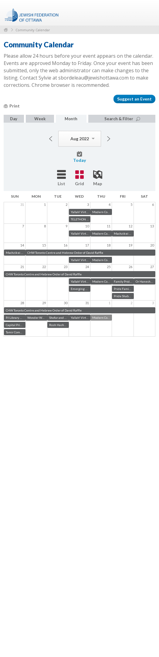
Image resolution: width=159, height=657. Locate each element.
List (61, 178)
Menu (148, 12)
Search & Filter (122, 118)
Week (40, 118)
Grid (79, 178)
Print (12, 105)
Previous (50, 138)
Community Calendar (32, 30)
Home (6, 30)
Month (71, 118)
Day (13, 118)
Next (108, 138)
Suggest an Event (134, 98)
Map (97, 178)
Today (79, 157)
